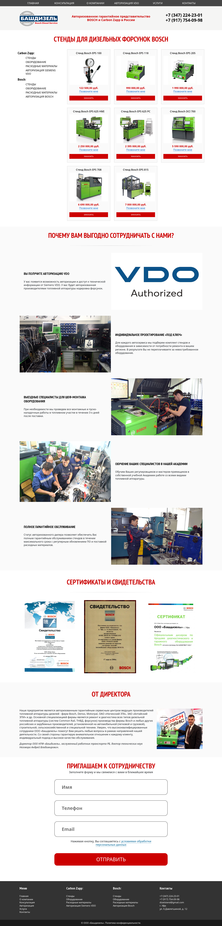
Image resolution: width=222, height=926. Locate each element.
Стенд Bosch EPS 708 (89, 169)
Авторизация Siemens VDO (81, 905)
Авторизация (27, 905)
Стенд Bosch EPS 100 (89, 53)
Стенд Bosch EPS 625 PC (135, 111)
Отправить (111, 859)
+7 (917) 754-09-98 (184, 20)
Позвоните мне (88, 91)
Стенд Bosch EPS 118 (136, 53)
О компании (26, 899)
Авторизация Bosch (39, 96)
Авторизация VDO (126, 3)
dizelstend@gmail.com (172, 902)
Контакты (189, 3)
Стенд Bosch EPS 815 (136, 169)
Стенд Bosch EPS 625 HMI (88, 111)
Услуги (158, 3)
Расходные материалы (41, 66)
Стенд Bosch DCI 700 (183, 111)
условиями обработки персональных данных (123, 843)
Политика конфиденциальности (122, 922)
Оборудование (36, 62)
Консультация (64, 3)
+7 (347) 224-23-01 (184, 15)
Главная (33, 3)
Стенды (31, 58)
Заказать (89, 98)
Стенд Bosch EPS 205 (183, 53)
